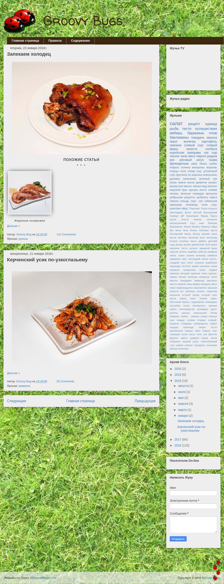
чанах (204, 338)
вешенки (193, 237)
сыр (214, 152)
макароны (198, 167)
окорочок (175, 295)
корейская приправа (185, 152)
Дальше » (13, 225)
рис (172, 160)
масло (173, 284)
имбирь (176, 133)
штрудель (199, 345)
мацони (182, 284)
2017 (178, 439)
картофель (209, 141)
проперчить (199, 305)
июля (182, 392)
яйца (185, 208)
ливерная (204, 277)
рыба (174, 129)
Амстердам (176, 212)
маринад (199, 280)
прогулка (211, 193)
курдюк (213, 270)
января (183, 415)
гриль (193, 241)
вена (214, 234)
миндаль (205, 284)
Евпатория (192, 216)
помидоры (211, 302)
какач (181, 255)
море (172, 287)
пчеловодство (187, 309)
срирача (174, 323)
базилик (212, 223)
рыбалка (202, 197)
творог (202, 327)
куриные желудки (180, 273)
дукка (214, 244)
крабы (195, 266)
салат (176, 123)
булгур (196, 234)
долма (187, 244)
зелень (183, 251)
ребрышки (176, 197)
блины (193, 230)
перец (183, 298)
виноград (211, 237)
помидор (198, 193)
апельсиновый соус (182, 223)
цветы (184, 338)
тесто (186, 129)
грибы (213, 163)
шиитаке (175, 208)
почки (186, 305)
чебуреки (175, 341)
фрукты (174, 338)
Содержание (80, 40)
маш (189, 284)
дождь (179, 244)
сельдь (184, 201)
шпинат (189, 345)
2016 (178, 445)
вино (202, 237)
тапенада (188, 327)
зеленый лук (208, 178)
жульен (193, 248)
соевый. (212, 320)
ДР (182, 216)
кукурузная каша (194, 270)
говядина (197, 137)
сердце (181, 320)
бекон (203, 163)
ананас (198, 219)
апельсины (210, 174)
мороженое (200, 287)
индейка (192, 251)
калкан (190, 255)
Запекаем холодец (29, 54)
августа (183, 386)
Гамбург (174, 216)
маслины (212, 280)
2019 (178, 374)
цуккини (194, 338)
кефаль (174, 167)
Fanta (204, 208)
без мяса (175, 230)
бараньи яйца (209, 226)
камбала (212, 255)
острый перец (191, 295)
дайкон (202, 241)
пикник (203, 298)
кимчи (182, 182)
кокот (190, 262)
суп (201, 201)
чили (183, 156)
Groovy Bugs (83, 20)
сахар (191, 171)
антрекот (212, 219)
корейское (211, 262)
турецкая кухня (179, 334)
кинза (190, 182)
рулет (214, 309)
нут (182, 291)
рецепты (189, 197)
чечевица (192, 204)
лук (206, 152)
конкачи (199, 262)
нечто (203, 189)
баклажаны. (176, 226)
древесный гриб (201, 244)
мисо (214, 284)
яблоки (174, 348)
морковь (211, 167)
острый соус (209, 295)
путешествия (206, 129)
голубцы (184, 241)
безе (185, 230)
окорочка (212, 291)
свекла (174, 201)
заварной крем (208, 248)
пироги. (186, 302)
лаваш (173, 277)
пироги (201, 156)
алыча (185, 219)
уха (205, 334)
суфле (213, 323)
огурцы (174, 171)
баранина (195, 133)
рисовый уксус (192, 160)
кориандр (175, 266)
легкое (182, 277)
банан (187, 226)
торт (214, 330)
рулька (23, 238)
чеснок (174, 156)
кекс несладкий (191, 259)
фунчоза (181, 174)
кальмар (201, 255)
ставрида (186, 323)
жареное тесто (178, 248)
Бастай (197, 212)
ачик (201, 223)
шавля (179, 345)
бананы (196, 226)
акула (173, 219)
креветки (24, 386)
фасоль (212, 334)
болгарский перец (180, 234)
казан (173, 182)
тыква (213, 160)
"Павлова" (194, 208)
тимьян (189, 330)
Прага (213, 216)
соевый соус (194, 145)
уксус (192, 334)
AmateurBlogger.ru (43, 577)
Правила (54, 40)
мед (204, 186)
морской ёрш (178, 189)
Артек (188, 212)
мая (181, 398)
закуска (211, 137)
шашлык (197, 174)
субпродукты (200, 323)
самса (213, 197)
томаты (206, 330)
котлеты (186, 266)
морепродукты (185, 287)
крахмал (205, 266)
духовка (175, 178)
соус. (194, 201)
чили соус (209, 204)
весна (173, 237)
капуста (191, 149)
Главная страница (25, 40)
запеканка (189, 178)
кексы (205, 259)
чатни (214, 338)
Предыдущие (145, 401)
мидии (196, 284)
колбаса (211, 149)
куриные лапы (199, 273)
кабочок (202, 251)
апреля (183, 403)
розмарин (202, 309)
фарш (174, 149)
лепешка (192, 277)
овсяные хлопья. (195, 291)
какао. (173, 255)
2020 (178, 368)
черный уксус (190, 341)
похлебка (175, 305)
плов (213, 133)
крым (214, 266)
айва (194, 163)
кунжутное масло (181, 186)
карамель (175, 259)
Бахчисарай (210, 212)
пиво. (193, 298)
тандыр (174, 327)
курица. (212, 273)
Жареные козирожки (29, 220)
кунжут (212, 182)
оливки (212, 189)
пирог (174, 141)
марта (182, 410)
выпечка (190, 141)
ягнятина (183, 348)
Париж (204, 216)
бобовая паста (208, 230)
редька (212, 156)
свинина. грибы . (180, 316)
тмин (197, 330)
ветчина (182, 237)
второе (174, 241)
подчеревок (197, 302)
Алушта (212, 208)
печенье (185, 193)
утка (199, 334)
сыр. (199, 171)
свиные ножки (199, 316)
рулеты (174, 313)
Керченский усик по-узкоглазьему (47, 259)
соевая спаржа (196, 320)
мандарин (186, 280)
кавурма (212, 251)
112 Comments (66, 234)
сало (183, 171)
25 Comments (65, 381)
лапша (197, 186)
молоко (212, 186)
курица (211, 124)
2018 (178, 380)
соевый (211, 145)
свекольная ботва (205, 313)
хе (189, 174)
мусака (193, 189)
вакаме (206, 234)
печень (174, 193)
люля (214, 277)
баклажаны (179, 137)
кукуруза (174, 270)
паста (173, 298)
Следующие (16, 401)
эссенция (211, 345)
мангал (174, 280)
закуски (174, 251)
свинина (175, 145)
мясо (191, 156)
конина (185, 167)
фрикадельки (179, 163)
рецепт (194, 124)
